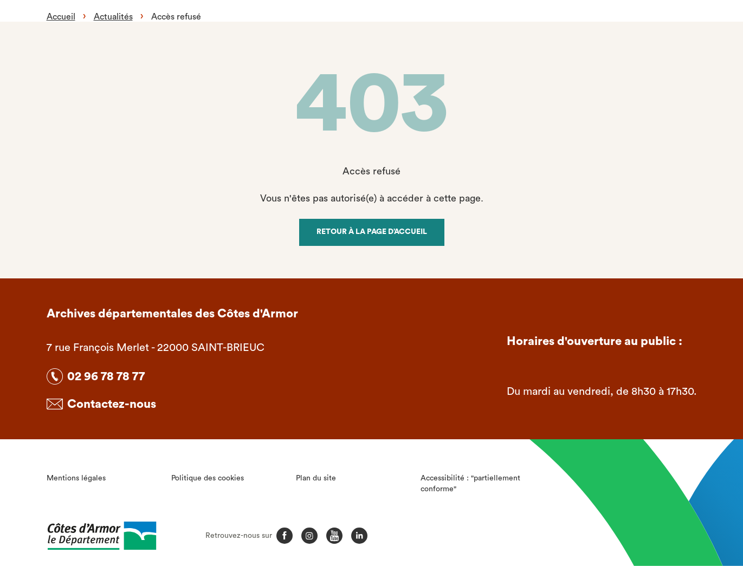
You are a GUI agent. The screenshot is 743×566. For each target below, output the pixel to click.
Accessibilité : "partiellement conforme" (470, 483)
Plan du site (316, 478)
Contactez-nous (111, 404)
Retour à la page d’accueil (371, 232)
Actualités (113, 16)
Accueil (61, 16)
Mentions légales (76, 478)
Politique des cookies (207, 478)
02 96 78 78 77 (106, 376)
